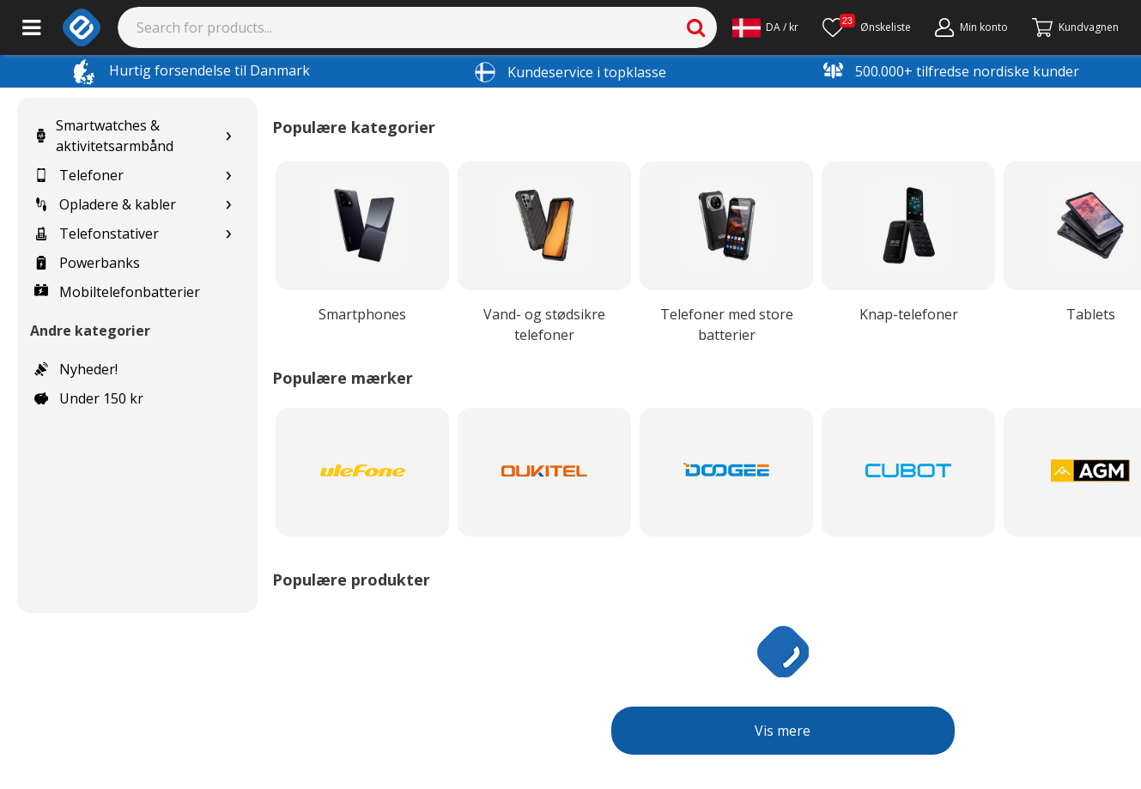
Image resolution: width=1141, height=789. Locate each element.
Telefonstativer (96, 233)
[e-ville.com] (81, 27)
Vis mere (782, 730)
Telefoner (79, 175)
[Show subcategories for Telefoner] (228, 176)
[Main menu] (31, 27)
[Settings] (765, 27)
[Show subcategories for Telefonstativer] (228, 234)
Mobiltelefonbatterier (117, 292)
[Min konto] (971, 27)
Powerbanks (87, 262)
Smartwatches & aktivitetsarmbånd (103, 135)
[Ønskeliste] (866, 27)
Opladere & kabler (105, 204)
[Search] (418, 27)
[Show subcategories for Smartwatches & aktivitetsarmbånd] (228, 136)
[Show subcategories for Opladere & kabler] (228, 205)
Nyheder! (76, 369)
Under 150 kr (88, 398)
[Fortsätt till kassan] (1075, 27)
